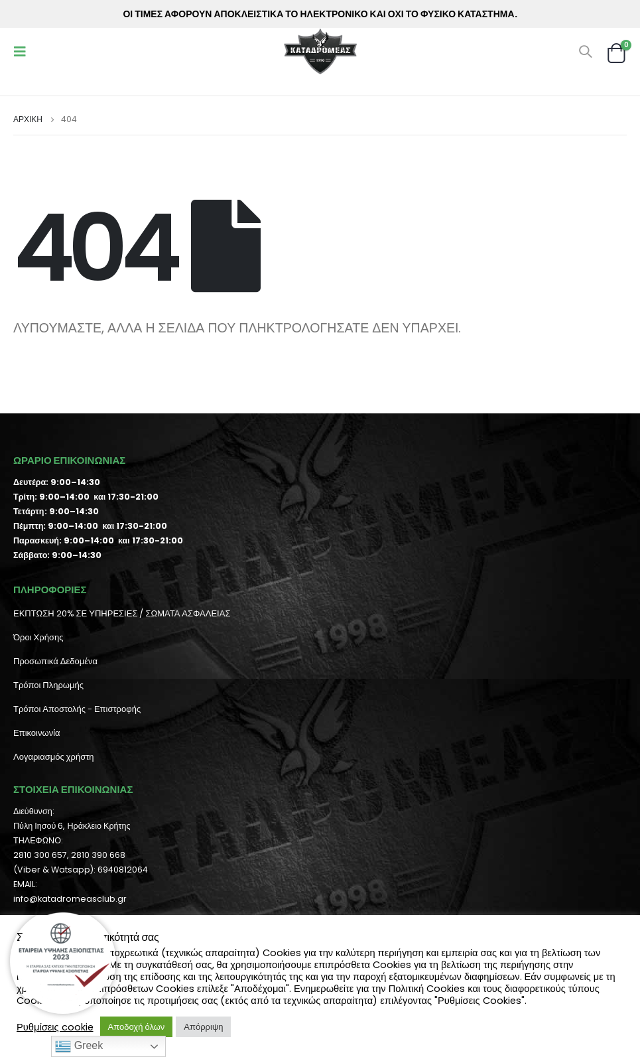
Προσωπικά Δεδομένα (55, 661)
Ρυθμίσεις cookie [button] (55, 1027)
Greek (79, 1046)
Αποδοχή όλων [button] (136, 1027)
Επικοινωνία (36, 733)
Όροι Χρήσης (38, 637)
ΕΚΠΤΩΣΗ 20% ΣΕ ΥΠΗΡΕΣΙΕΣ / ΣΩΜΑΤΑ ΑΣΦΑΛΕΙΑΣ (121, 613)
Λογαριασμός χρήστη (53, 756)
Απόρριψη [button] (203, 1027)
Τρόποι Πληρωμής (48, 685)
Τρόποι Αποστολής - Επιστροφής (77, 709)
